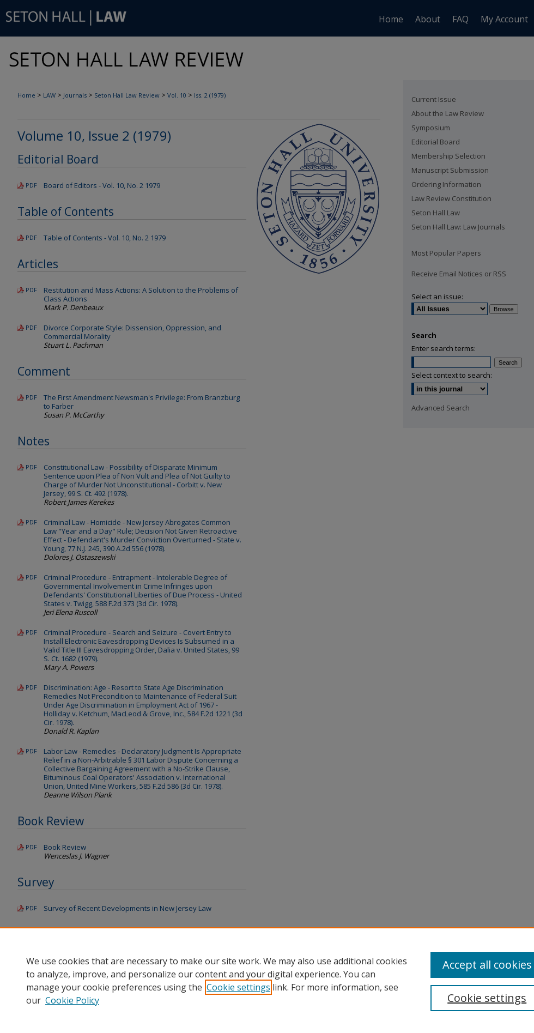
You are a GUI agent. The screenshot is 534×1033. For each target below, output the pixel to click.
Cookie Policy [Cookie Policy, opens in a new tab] (72, 1000)
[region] (267, 980)
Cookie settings (238, 987)
